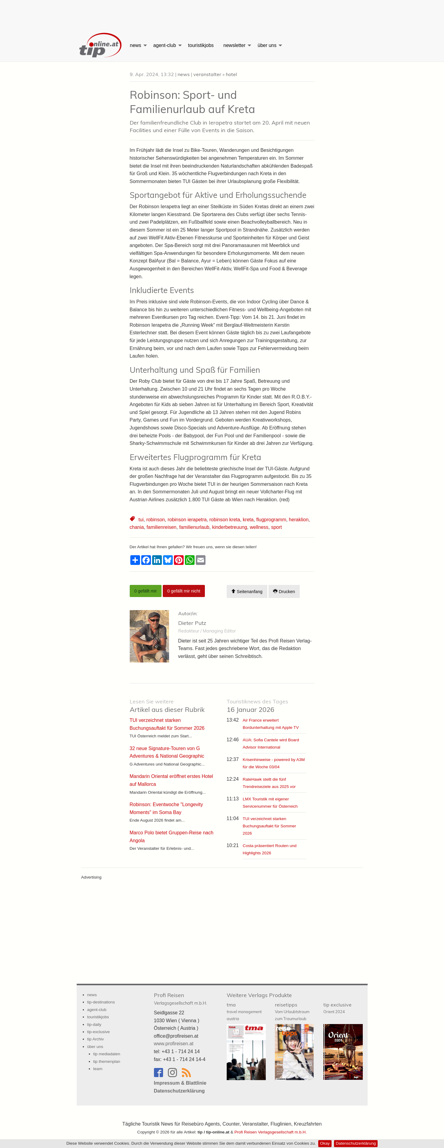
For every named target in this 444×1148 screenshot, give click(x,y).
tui (141, 519)
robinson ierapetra (187, 519)
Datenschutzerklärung (356, 1143)
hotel (231, 74)
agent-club (164, 45)
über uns (267, 45)
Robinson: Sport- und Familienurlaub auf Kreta (192, 102)
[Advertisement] (222, 13)
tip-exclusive (98, 1032)
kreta (248, 519)
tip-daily (94, 1024)
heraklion (299, 519)
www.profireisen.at (174, 1043)
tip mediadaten (106, 1054)
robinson (155, 519)
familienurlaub (194, 527)
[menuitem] (101, 45)
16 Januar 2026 (257, 706)
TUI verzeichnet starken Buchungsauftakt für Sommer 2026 (269, 826)
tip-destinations (101, 1002)
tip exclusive (337, 1008)
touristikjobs (201, 45)
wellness (259, 527)
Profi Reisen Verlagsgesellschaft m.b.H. (270, 1132)
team (97, 1068)
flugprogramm (271, 519)
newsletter (234, 45)
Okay (325, 1143)
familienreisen (162, 527)
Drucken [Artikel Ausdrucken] (284, 591)
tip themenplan (106, 1061)
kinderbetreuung (229, 527)
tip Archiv (95, 1039)
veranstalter (207, 74)
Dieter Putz (192, 622)
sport (276, 527)
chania (137, 527)
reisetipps (292, 1011)
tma (244, 1011)
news (135, 45)
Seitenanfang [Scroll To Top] (246, 591)
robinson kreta (224, 519)
